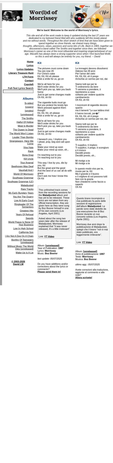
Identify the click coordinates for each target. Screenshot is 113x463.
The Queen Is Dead (23, 129)
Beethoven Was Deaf (22, 166)
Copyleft (28, 84)
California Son (26, 232)
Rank (30, 151)
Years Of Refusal (24, 214)
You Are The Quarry (23, 197)
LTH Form (28, 77)
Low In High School (23, 228)
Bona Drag (28, 155)
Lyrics (30, 65)
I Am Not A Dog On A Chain (19, 236)
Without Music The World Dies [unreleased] (20, 247)
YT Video (49, 236)
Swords (29, 218)
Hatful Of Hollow (24, 122)
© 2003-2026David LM (18, 262)
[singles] (29, 111)
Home (30, 61)
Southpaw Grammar (23, 178)
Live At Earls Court (24, 200)
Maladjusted (27, 185)
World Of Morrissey (23, 174)
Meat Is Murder (25, 126)
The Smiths (27, 118)
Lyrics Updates (25, 69)
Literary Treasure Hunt (20, 73)
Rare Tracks (27, 189)
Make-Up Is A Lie (24, 252)
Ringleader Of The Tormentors (23, 205)
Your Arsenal (26, 162)
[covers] (29, 107)
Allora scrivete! (83, 277)
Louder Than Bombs (22, 137)
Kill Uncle (28, 159)
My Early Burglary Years (20, 193)
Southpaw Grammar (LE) (20, 181)
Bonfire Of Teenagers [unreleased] (22, 241)
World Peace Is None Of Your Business (20, 223)
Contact (29, 80)
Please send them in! (49, 272)
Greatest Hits (26, 211)
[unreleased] (27, 114)
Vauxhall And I (26, 170)
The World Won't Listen (21, 133)
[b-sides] (29, 103)
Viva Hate (28, 147)
